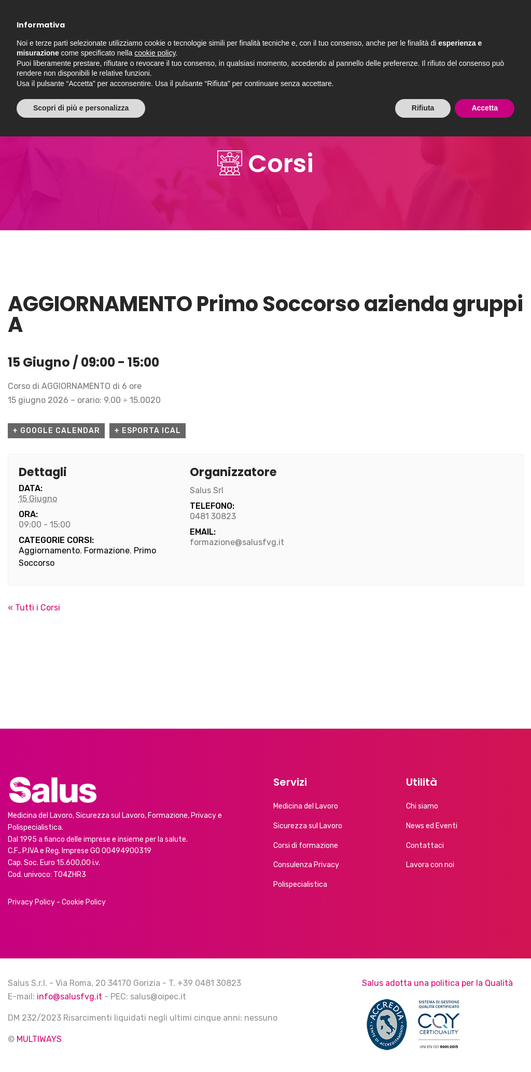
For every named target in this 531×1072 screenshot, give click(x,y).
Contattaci (425, 845)
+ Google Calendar (56, 430)
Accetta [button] (484, 1043)
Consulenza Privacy (306, 864)
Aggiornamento (49, 550)
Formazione (107, 550)
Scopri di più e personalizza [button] (81, 1043)
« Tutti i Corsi (34, 607)
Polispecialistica (300, 884)
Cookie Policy (84, 902)
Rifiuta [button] (423, 1043)
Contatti (378, 67)
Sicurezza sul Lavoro (307, 826)
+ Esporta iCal (147, 430)
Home (27, 67)
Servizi (137, 67)
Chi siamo (75, 67)
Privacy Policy (31, 902)
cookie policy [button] (154, 988)
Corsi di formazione (305, 845)
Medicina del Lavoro (305, 806)
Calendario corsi (302, 67)
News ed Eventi (212, 67)
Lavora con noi (430, 864)
